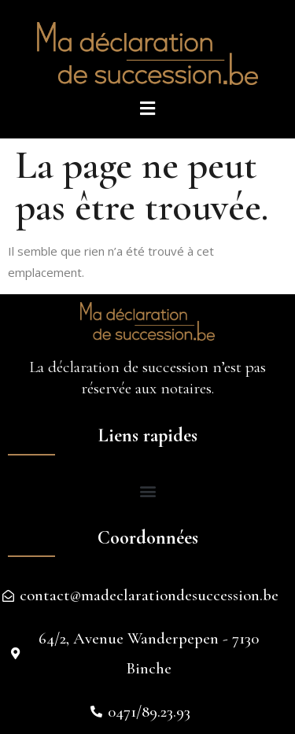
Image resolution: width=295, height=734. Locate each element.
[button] (147, 491)
